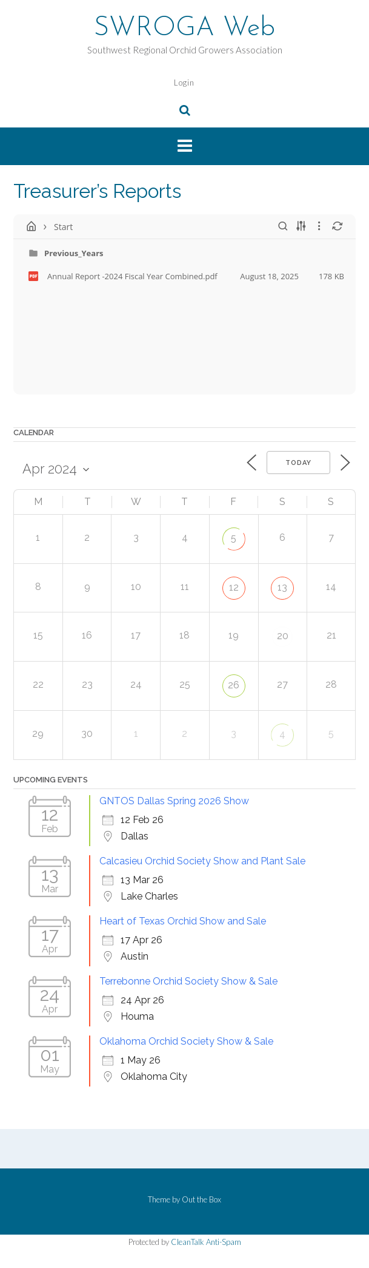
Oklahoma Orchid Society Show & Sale (186, 1041)
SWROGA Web (184, 28)
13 (282, 587)
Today (298, 463)
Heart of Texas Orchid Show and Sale (182, 921)
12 (234, 587)
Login (184, 82)
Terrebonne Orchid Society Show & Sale (188, 981)
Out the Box (201, 1199)
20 (282, 636)
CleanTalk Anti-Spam (206, 1242)
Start (63, 226)
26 (233, 685)
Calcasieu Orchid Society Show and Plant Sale (202, 861)
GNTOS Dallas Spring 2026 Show (174, 801)
